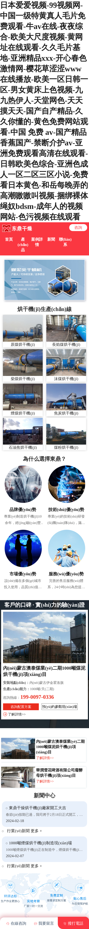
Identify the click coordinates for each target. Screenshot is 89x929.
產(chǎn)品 (23, 244)
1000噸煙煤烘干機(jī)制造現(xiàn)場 (40, 843)
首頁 (9, 239)
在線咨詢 (16, 923)
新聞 (51, 239)
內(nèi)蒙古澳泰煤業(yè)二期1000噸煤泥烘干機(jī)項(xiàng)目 (60, 746)
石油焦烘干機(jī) (23, 447)
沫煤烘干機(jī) (66, 379)
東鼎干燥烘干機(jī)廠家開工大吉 (37, 808)
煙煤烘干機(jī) (23, 413)
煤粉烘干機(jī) (66, 447)
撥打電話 (73, 923)
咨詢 (78, 227)
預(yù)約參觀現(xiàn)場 (59, 707)
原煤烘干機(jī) (23, 344)
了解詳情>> (17, 714)
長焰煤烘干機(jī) (66, 344)
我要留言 (44, 923)
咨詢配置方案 (21, 707)
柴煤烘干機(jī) (23, 379)
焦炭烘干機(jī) (66, 413)
